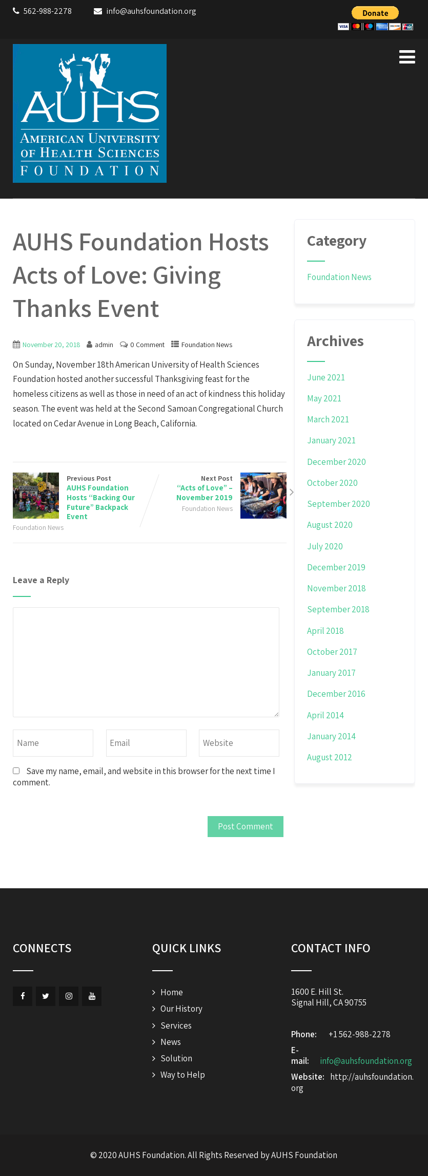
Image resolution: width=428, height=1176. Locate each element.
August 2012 (329, 757)
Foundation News (206, 344)
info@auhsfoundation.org (366, 1060)
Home (171, 992)
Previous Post (81, 498)
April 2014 (325, 715)
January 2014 (331, 736)
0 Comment (147, 344)
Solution (176, 1058)
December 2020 (336, 461)
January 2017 (331, 672)
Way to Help (182, 1074)
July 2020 (325, 546)
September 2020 (338, 503)
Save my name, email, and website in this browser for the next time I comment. (144, 776)
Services (176, 1025)
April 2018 (325, 630)
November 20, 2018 (51, 344)
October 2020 (332, 482)
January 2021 (331, 440)
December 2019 (336, 567)
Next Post (218, 488)
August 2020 (330, 524)
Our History (181, 1008)
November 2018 (336, 588)
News (170, 1041)
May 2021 (324, 398)
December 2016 (336, 693)
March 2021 (328, 419)
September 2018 (338, 609)
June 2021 (326, 377)
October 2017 (332, 651)
